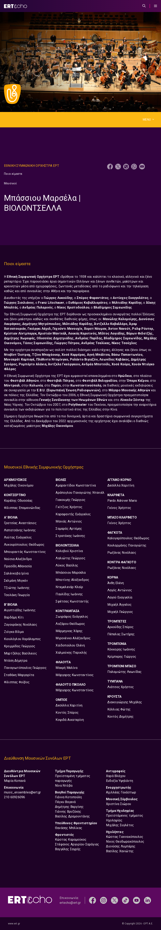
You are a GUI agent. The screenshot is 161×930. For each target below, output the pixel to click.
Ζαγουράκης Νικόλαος (20, 624)
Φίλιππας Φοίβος (17, 682)
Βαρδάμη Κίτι (14, 617)
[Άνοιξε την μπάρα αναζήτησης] (144, 6)
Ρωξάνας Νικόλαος (121, 552)
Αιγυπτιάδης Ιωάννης (20, 610)
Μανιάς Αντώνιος (69, 521)
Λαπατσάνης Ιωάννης (20, 530)
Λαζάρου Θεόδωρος (70, 624)
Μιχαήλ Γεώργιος (120, 612)
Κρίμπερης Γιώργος (121, 656)
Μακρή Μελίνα (66, 668)
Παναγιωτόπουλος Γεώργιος (25, 668)
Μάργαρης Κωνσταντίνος (75, 675)
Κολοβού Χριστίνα (69, 551)
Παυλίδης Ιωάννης (69, 594)
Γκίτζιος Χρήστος (69, 507)
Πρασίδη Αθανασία (18, 566)
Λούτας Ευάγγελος (18, 537)
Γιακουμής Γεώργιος (70, 500)
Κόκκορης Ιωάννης (121, 649)
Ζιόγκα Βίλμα (14, 632)
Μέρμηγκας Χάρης (69, 631)
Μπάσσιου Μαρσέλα (71, 572)
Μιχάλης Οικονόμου (18, 485)
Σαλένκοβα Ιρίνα (16, 573)
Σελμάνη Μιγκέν (16, 580)
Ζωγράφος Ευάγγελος (72, 616)
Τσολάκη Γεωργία (17, 595)
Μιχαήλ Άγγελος (119, 604)
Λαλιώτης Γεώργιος (70, 558)
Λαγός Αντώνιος (119, 590)
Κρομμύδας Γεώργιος (19, 646)
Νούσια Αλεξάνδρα (18, 559)
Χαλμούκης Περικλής (71, 652)
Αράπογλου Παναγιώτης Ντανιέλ (80, 492)
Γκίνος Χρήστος (119, 508)
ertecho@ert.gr (70, 903)
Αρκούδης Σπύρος (120, 627)
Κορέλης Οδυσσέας (18, 500)
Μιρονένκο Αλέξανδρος (73, 638)
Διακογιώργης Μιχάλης (124, 702)
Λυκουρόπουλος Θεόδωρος (24, 544)
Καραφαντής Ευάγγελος (73, 514)
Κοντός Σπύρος (67, 712)
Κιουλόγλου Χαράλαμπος (22, 639)
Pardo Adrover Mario (122, 500)
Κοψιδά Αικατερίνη (70, 720)
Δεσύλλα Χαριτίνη (69, 705)
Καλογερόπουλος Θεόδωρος (128, 538)
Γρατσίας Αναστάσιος (20, 523)
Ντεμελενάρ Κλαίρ (69, 587)
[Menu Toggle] (155, 6)
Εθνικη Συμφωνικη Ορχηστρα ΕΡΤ (31, 166)
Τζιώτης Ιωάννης (17, 588)
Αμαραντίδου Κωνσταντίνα (76, 485)
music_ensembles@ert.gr (22, 792)
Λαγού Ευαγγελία (119, 597)
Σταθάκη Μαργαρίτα (19, 675)
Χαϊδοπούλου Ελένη (70, 645)
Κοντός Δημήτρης (120, 716)
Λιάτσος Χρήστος (120, 687)
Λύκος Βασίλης (67, 565)
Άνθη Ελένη (115, 583)
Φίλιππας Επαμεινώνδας (22, 508)
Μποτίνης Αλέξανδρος (72, 580)
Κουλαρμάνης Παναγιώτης (126, 545)
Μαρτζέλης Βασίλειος (20, 653)
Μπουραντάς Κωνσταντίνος (25, 552)
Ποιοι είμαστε (13, 173)
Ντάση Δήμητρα (15, 660)
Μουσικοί (10, 183)
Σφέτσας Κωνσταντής (72, 601)
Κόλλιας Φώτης (119, 709)
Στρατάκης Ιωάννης (70, 536)
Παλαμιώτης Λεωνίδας (124, 672)
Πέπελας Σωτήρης (121, 634)
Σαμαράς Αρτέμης (69, 528)
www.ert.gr (14, 923)
